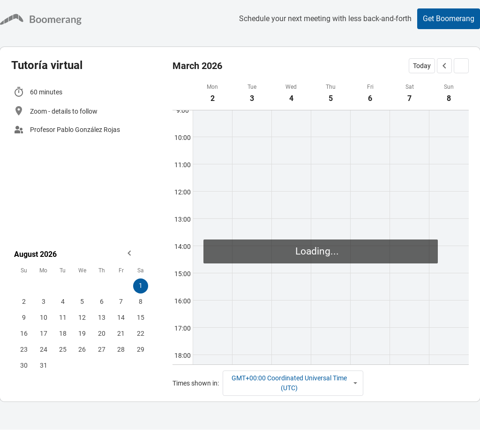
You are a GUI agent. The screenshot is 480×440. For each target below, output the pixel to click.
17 (43, 333)
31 (43, 365)
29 (140, 349)
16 (24, 333)
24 (43, 349)
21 (121, 333)
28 (121, 349)
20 (101, 333)
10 (43, 317)
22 (140, 333)
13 (101, 317)
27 (101, 349)
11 (63, 317)
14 (121, 317)
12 (82, 317)
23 (24, 349)
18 (63, 333)
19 (82, 333)
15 (140, 317)
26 (82, 349)
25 (63, 349)
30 (24, 365)
